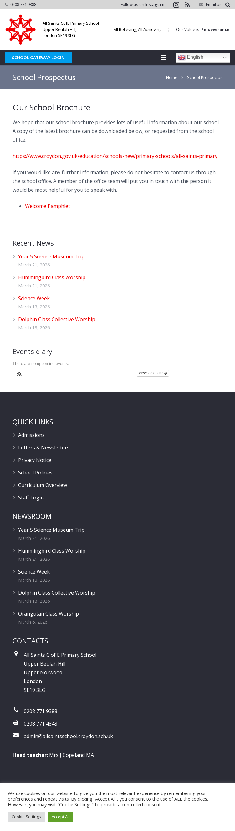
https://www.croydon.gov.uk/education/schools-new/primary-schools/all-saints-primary (115, 156)
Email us (214, 4)
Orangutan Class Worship (48, 614)
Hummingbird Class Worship (51, 277)
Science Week (34, 298)
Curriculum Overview (42, 485)
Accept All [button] (60, 816)
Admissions (31, 435)
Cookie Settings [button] (26, 816)
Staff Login (31, 497)
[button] (19, 374)
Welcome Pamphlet (47, 206)
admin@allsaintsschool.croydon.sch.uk (68, 736)
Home (171, 77)
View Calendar (153, 373)
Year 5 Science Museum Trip (51, 256)
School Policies (35, 472)
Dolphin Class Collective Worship (56, 319)
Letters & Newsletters (43, 447)
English (190, 57)
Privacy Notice (34, 460)
